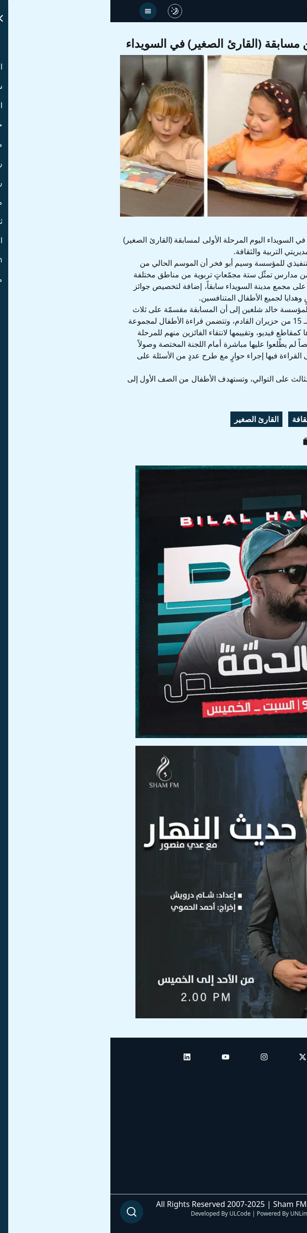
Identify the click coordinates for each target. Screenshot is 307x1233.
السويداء (280, 419)
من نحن (285, 1184)
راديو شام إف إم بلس (263, 1157)
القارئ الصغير (146, 419)
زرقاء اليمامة (233, 419)
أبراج (289, 1103)
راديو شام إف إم (271, 1130)
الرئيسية (284, 1076)
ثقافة (190, 419)
